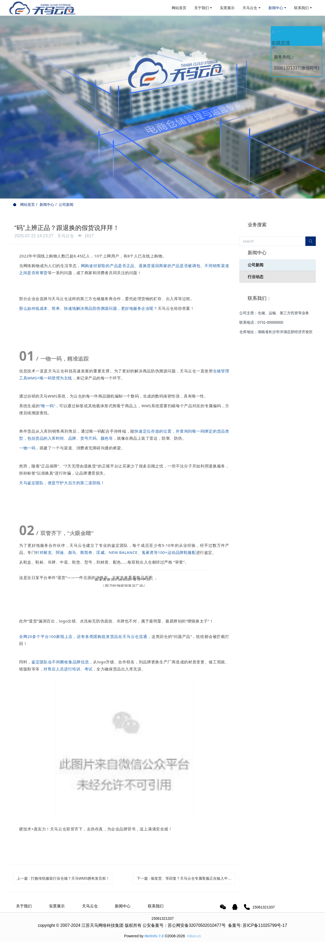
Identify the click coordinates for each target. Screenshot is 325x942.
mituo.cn (194, 936)
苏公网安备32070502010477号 (197, 925)
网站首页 (179, 8)
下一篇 (184, 878)
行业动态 (255, 276)
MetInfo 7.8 (154, 936)
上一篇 (63, 878)
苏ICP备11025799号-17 (265, 925)
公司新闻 (66, 204)
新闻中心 (47, 204)
